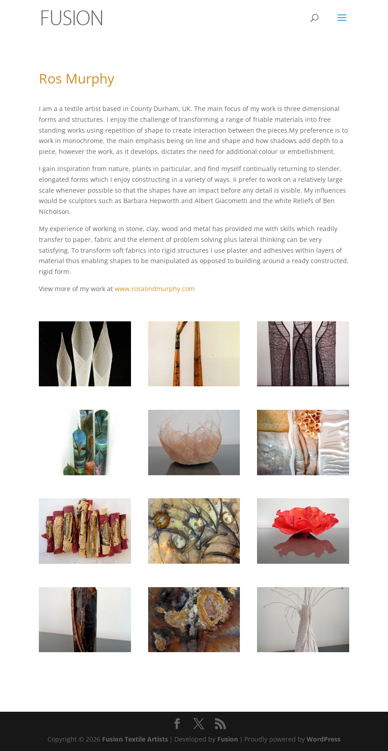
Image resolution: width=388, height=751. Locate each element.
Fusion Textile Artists (135, 739)
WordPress (324, 739)
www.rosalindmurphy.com (155, 288)
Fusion (227, 739)
